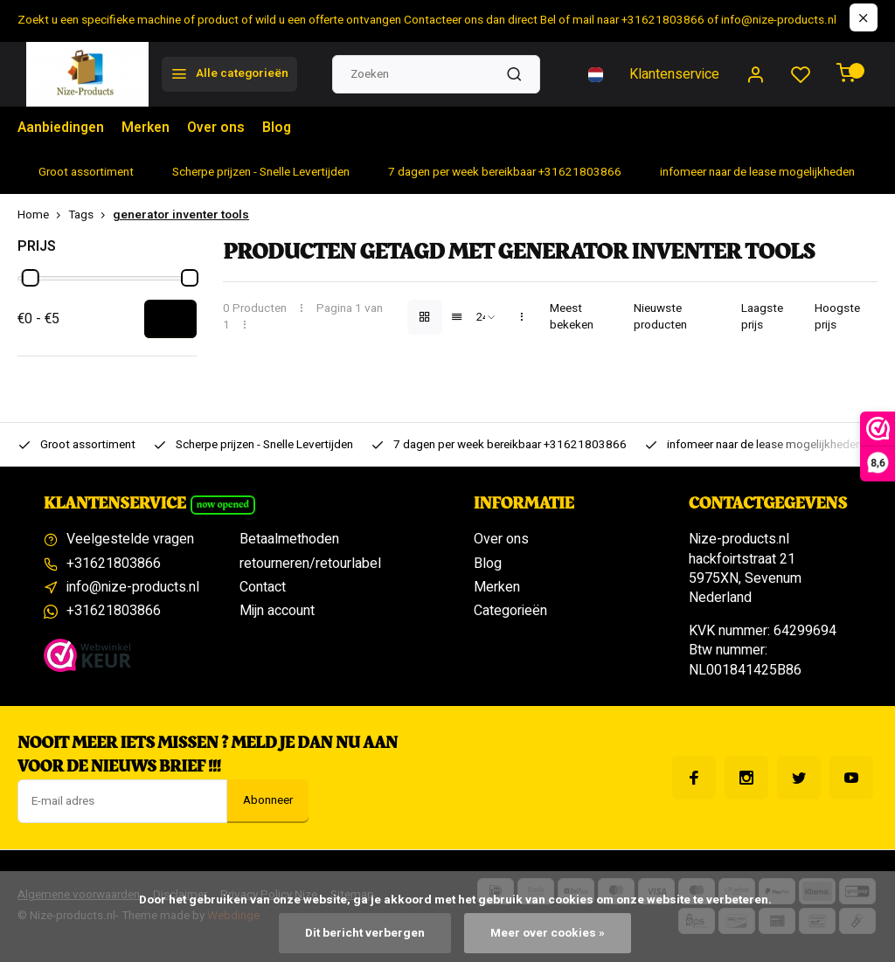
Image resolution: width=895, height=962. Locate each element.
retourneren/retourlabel (310, 563)
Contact (262, 587)
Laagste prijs (762, 317)
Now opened (223, 504)
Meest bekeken (571, 317)
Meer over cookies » (547, 933)
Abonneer (268, 800)
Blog (282, 128)
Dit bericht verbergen (365, 933)
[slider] (30, 278)
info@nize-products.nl (132, 587)
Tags (90, 215)
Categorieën (510, 610)
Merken (149, 128)
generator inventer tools (181, 215)
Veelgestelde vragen (130, 539)
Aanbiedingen (62, 128)
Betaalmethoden (289, 539)
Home (42, 215)
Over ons (220, 128)
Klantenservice (674, 74)
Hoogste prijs (837, 317)
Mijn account (277, 610)
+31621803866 (113, 563)
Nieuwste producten (660, 317)
